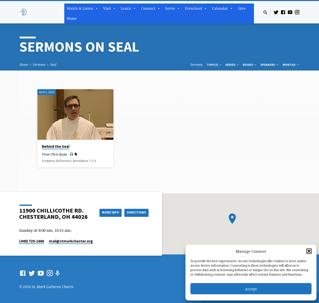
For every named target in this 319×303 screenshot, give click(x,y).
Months (291, 65)
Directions (136, 212)
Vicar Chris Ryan (54, 154)
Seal (53, 65)
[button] (309, 251)
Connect (150, 8)
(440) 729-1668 (31, 241)
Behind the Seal (55, 146)
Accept (251, 288)
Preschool (196, 8)
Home (72, 18)
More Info (108, 212)
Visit (109, 8)
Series (232, 65)
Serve (172, 8)
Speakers (269, 65)
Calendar (222, 8)
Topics (214, 65)
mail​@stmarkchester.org (71, 241)
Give (242, 8)
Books (250, 65)
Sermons (39, 65)
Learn (128, 8)
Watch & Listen (82, 8)
